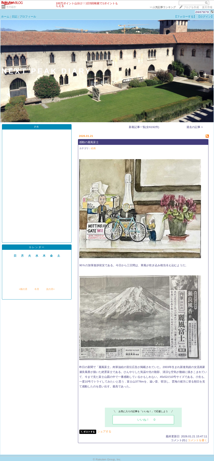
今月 (36, 289)
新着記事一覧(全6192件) (144, 127)
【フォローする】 (185, 16)
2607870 (202, 12)
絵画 (93, 148)
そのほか (11, 6)
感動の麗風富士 (89, 142)
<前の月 (23, 289)
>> (163, 7)
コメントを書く (197, 440)
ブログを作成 (191, 7)
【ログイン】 (205, 16)
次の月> (50, 289)
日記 (14, 16)
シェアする (104, 431)
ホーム (5, 16)
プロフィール (27, 16)
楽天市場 (207, 7)
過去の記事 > (194, 127)
